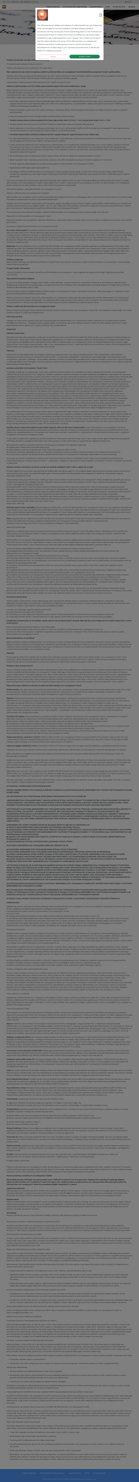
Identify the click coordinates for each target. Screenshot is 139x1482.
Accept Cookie (84, 57)
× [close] (100, 15)
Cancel (53, 57)
